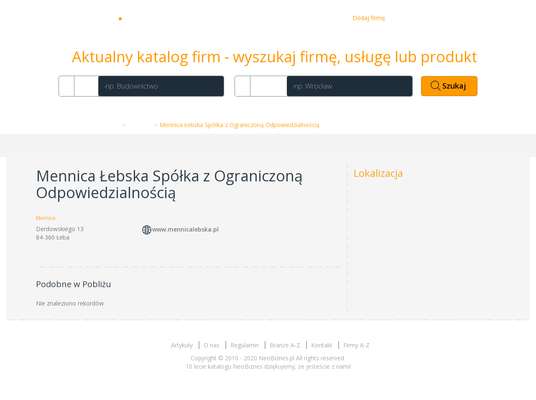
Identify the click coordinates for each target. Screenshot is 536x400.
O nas (296, 18)
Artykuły (264, 18)
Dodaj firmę (368, 18)
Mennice (139, 125)
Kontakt (328, 18)
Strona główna (98, 125)
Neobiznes (151, 18)
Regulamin (244, 345)
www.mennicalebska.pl (185, 230)
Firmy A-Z (356, 345)
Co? (85, 86)
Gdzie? (267, 86)
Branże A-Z (285, 345)
